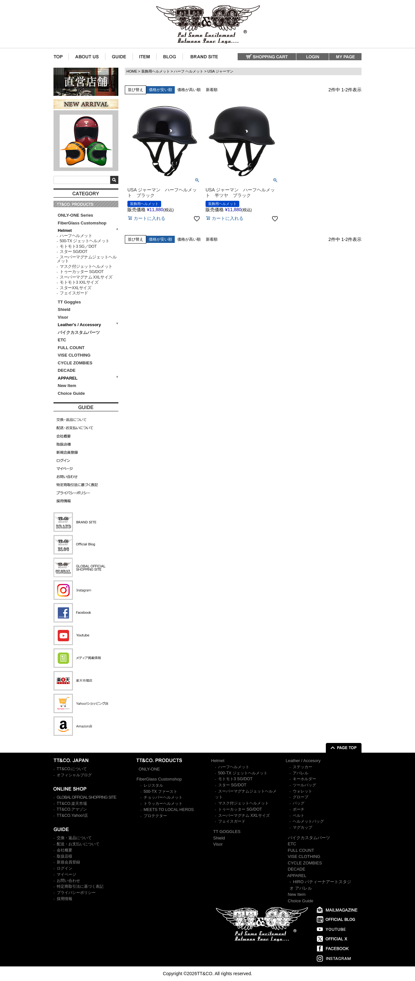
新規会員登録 (68, 862)
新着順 (212, 89)
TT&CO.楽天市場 (72, 803)
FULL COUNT (71, 347)
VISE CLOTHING (74, 355)
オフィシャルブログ (74, 775)
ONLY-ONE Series (75, 215)
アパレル (300, 773)
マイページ (66, 874)
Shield (65, 309)
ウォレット (302, 791)
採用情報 (64, 898)
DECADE (67, 370)
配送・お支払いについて (78, 844)
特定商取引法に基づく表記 (80, 886)
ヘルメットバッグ (308, 821)
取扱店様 (64, 856)
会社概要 (64, 850)
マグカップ (302, 827)
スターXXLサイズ (75, 288)
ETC (62, 339)
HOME (131, 71)
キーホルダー (304, 779)
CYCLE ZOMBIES (75, 362)
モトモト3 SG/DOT (235, 779)
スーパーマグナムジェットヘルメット (86, 259)
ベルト (298, 815)
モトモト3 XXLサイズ (79, 282)
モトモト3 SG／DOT (78, 246)
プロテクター (155, 816)
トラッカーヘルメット (163, 803)
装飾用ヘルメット (155, 71)
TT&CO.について (72, 769)
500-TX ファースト (160, 791)
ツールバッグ (304, 785)
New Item (67, 385)
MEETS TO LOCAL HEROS (169, 809)
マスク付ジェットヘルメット (86, 266)
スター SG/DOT (73, 251)
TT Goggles (69, 302)
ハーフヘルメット (76, 236)
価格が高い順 (189, 89)
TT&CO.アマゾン (72, 809)
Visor (63, 317)
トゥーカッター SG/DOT (81, 271)
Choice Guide (71, 393)
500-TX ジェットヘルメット (84, 241)
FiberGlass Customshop (82, 223)
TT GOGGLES (227, 831)
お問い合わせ (68, 880)
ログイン (64, 868)
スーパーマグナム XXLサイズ (86, 277)
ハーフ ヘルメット (188, 71)
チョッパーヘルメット (163, 797)
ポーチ (298, 809)
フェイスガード (74, 293)
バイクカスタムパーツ (79, 332)
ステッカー (302, 767)
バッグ (298, 803)
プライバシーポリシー (76, 892)
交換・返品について (74, 838)
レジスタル (153, 785)
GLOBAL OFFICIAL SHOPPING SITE (86, 797)
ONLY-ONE (149, 769)
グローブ (300, 797)
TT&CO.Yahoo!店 (72, 815)
